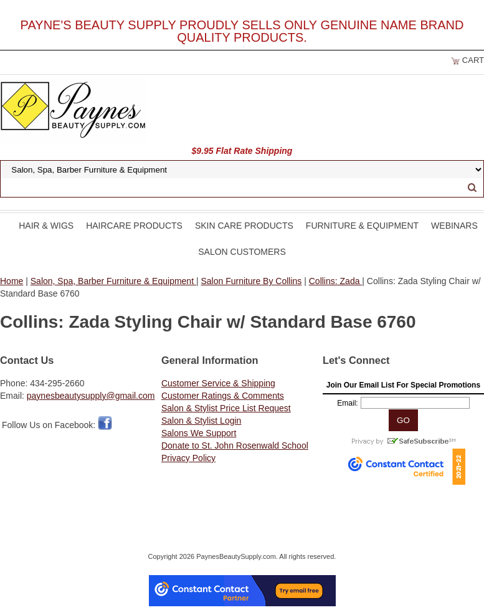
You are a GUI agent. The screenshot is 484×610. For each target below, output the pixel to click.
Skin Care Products (244, 226)
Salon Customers (242, 252)
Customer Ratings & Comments (222, 396)
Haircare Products (134, 226)
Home (11, 281)
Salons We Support (198, 433)
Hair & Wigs (46, 226)
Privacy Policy (188, 458)
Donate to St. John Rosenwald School (234, 445)
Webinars (454, 226)
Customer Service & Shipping (218, 383)
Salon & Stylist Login (201, 421)
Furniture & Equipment (362, 226)
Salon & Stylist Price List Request (226, 408)
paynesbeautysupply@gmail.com (91, 396)
